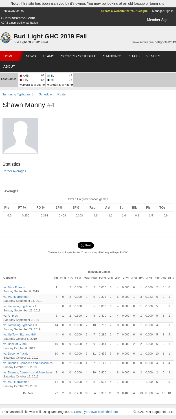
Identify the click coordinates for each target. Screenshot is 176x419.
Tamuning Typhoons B (17, 94)
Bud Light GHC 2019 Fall (50, 36)
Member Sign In (159, 20)
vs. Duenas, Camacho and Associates (28, 363)
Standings (112, 56)
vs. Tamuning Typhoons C (20, 325)
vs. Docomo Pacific (15, 353)
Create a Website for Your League (124, 11)
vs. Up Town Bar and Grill (19, 334)
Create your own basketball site (96, 412)
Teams (48, 56)
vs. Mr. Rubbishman (16, 296)
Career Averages (14, 171)
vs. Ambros (10, 315)
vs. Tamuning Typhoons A (20, 306)
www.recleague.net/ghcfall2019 (154, 42)
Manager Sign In (163, 11)
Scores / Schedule (79, 56)
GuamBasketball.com (18, 18)
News (31, 56)
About (9, 66)
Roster (61, 94)
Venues (153, 56)
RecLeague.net (14, 10)
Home (8, 56)
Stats (134, 56)
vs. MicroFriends (14, 287)
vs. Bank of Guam (14, 344)
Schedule (45, 94)
